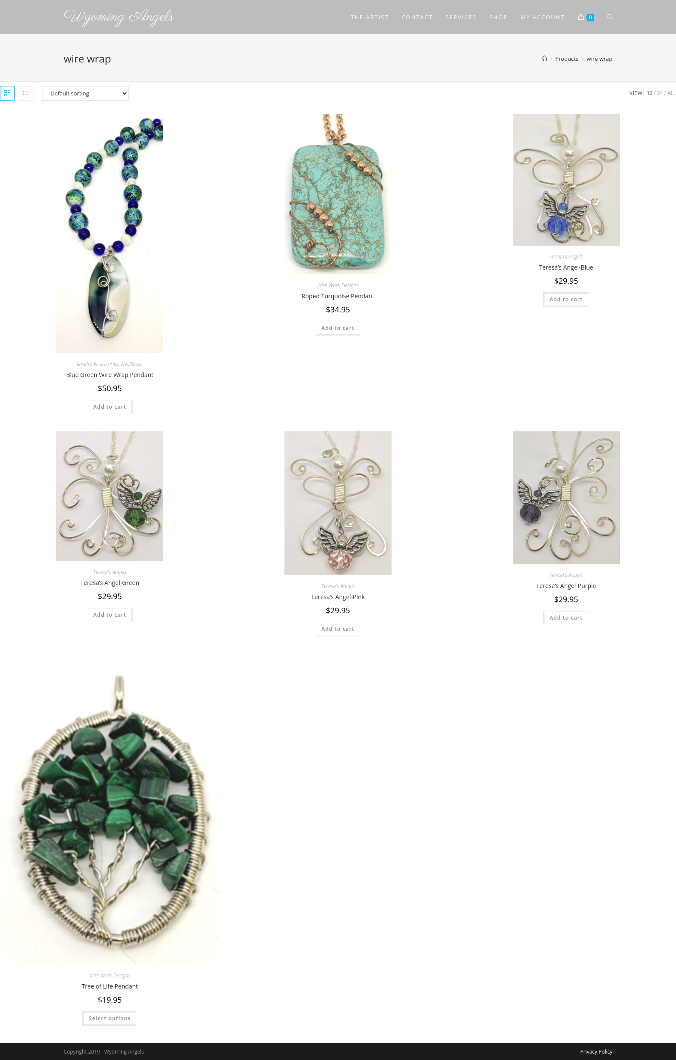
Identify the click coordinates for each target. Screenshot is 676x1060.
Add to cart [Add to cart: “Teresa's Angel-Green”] (109, 614)
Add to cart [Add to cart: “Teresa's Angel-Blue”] (566, 299)
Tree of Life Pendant (110, 986)
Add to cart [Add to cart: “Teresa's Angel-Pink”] (337, 628)
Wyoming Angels (119, 16)
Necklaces (132, 364)
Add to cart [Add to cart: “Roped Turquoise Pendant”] (337, 328)
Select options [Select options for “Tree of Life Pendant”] (110, 1018)
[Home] (544, 58)
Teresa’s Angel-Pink (338, 597)
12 (650, 93)
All (671, 93)
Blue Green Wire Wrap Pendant (110, 375)
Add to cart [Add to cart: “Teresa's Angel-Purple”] (566, 617)
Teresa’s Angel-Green (110, 583)
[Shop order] (85, 93)
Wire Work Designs (338, 285)
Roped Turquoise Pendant (338, 296)
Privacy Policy (596, 1051)
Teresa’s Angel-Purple (566, 586)
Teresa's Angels (566, 256)
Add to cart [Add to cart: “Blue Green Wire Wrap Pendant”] (109, 406)
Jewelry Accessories (97, 364)
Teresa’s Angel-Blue (566, 267)
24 (660, 93)
